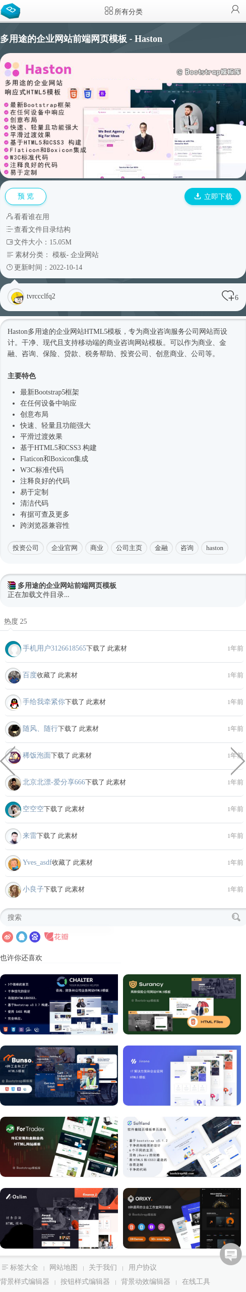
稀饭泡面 (37, 755)
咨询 (187, 548)
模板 (59, 255)
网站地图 (63, 1267)
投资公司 (26, 548)
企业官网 (64, 548)
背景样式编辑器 (24, 1281)
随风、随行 (40, 728)
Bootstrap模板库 (12, 10)
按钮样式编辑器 (85, 1281)
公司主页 (129, 548)
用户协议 (143, 1267)
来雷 (30, 835)
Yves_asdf (37, 862)
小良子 (33, 889)
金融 (161, 548)
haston (214, 548)
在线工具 (196, 1281)
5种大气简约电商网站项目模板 (7, 760)
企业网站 (85, 255)
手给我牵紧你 (44, 702)
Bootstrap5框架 (56, 392)
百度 (30, 675)
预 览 (26, 196)
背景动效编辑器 (145, 1281)
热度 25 (15, 621)
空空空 (33, 809)
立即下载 (213, 197)
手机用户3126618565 (54, 648)
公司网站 (199, 331)
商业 (96, 548)
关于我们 (103, 1267)
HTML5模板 (103, 331)
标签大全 (24, 1267)
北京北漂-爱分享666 (54, 782)
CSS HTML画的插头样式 (238, 760)
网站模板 (149, 342)
